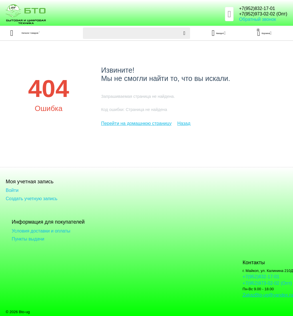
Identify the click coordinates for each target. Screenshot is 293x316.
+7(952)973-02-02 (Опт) (259, 14)
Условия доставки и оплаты (41, 230)
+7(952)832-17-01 (252, 8)
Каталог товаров (39, 33)
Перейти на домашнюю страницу (136, 123)
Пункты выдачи (28, 238)
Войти (12, 190)
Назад (183, 123)
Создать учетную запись (31, 198)
